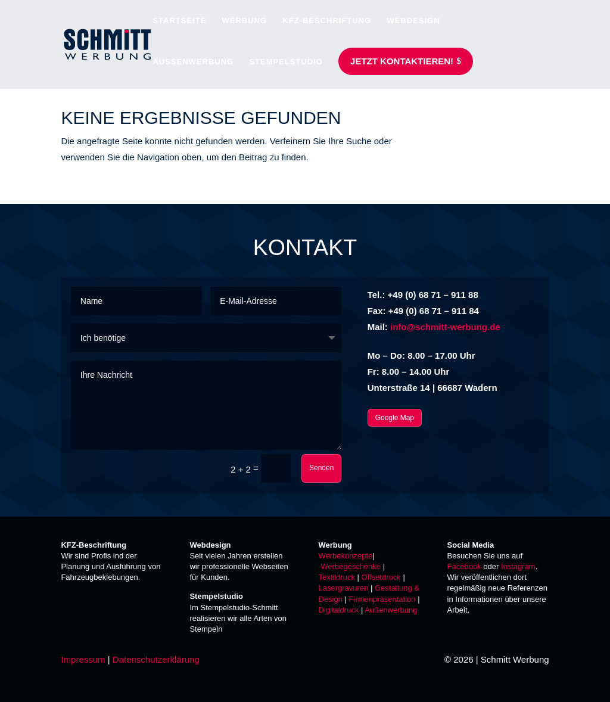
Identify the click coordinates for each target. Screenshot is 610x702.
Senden (321, 468)
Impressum (83, 659)
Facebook (464, 566)
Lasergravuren (344, 587)
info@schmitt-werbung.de (445, 327)
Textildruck (337, 577)
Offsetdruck (381, 577)
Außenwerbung (391, 609)
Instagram (518, 566)
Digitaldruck (339, 609)
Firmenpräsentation (382, 599)
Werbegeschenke (350, 566)
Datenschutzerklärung (156, 659)
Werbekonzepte (346, 555)
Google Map (394, 418)
